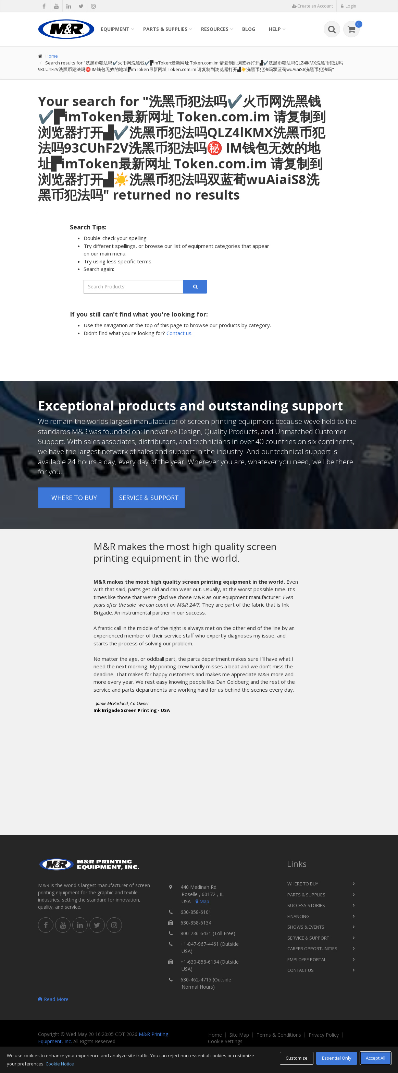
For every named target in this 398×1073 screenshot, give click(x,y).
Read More (53, 999)
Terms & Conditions (279, 1035)
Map (201, 901)
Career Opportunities (312, 948)
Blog (248, 29)
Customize (297, 1058)
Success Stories (306, 905)
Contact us (178, 333)
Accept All (375, 1058)
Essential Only (336, 1058)
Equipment (115, 29)
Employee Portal (306, 959)
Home (52, 56)
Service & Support (149, 497)
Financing (298, 916)
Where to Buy (74, 497)
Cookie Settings (225, 1041)
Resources (214, 29)
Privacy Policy (324, 1035)
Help (275, 29)
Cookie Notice (60, 1064)
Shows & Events (305, 927)
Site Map (239, 1035)
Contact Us (300, 970)
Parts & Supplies (165, 29)
